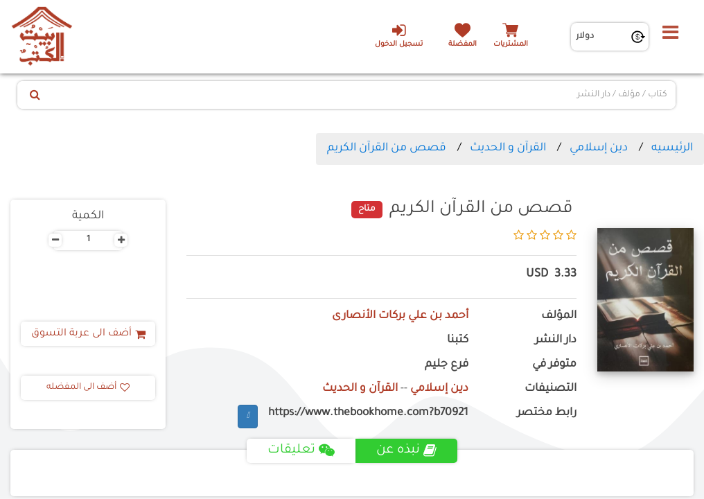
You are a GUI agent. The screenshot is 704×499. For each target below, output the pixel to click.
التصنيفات (551, 389)
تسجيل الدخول (399, 35)
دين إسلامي (599, 148)
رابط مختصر (547, 413)
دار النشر (556, 341)
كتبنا (457, 341)
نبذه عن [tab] (406, 450)
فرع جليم (446, 365)
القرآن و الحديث (508, 148)
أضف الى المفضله (88, 387)
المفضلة (462, 45)
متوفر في (554, 365)
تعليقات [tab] (301, 450)
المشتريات (510, 45)
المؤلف (559, 316)
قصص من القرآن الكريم (386, 148)
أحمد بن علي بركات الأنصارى (400, 316)
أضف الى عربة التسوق (88, 334)
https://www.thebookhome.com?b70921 (368, 413)
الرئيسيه (672, 148)
